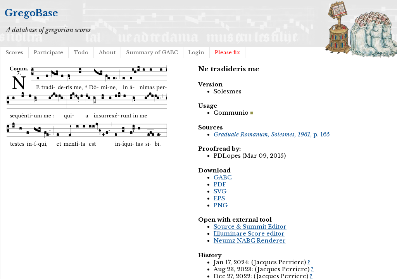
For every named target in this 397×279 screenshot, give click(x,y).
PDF (220, 184)
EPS (219, 198)
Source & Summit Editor (250, 226)
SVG (220, 191)
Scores (14, 52)
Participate (48, 52)
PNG (221, 205)
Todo (81, 52)
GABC (223, 177)
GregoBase (31, 13)
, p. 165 (272, 134)
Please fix (227, 52)
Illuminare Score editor (249, 233)
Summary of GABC (152, 52)
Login (196, 52)
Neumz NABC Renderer (250, 240)
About (107, 52)
